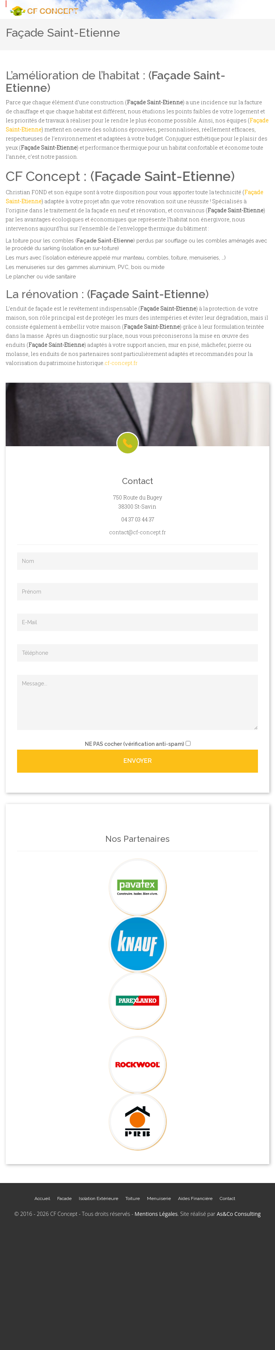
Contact (227, 1198)
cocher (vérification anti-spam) (134, 744)
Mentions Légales (156, 1213)
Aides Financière (195, 1198)
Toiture (132, 1198)
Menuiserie (159, 1198)
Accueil (42, 1198)
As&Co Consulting (239, 1213)
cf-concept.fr (121, 362)
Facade (64, 1198)
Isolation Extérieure (98, 1198)
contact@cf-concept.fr (137, 532)
